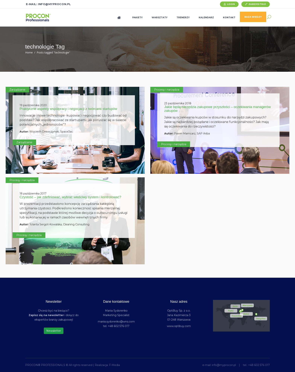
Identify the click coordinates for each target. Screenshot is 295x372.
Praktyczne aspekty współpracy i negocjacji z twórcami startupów (68, 109)
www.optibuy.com (179, 326)
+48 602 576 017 (259, 365)
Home (29, 52)
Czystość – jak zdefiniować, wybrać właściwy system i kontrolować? (70, 197)
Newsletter (53, 330)
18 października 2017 (33, 193)
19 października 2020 (33, 105)
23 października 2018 (177, 103)
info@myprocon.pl (224, 365)
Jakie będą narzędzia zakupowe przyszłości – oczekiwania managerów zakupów (217, 109)
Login (231, 4)
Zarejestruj (257, 4)
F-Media (114, 365)
